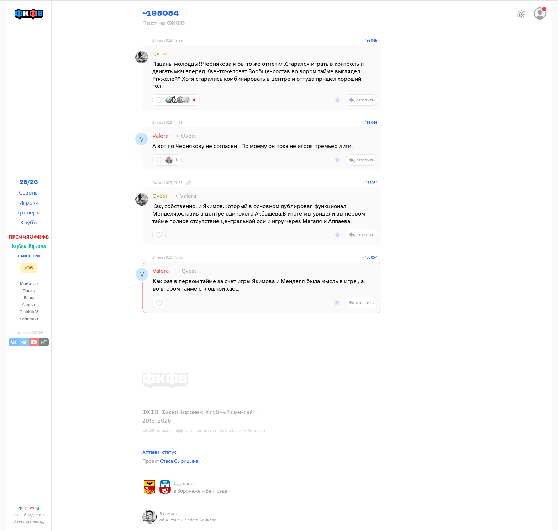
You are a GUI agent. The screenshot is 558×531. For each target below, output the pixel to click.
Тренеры (29, 212)
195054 (371, 257)
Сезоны (29, 192)
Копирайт (28, 319)
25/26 (29, 182)
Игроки (28, 202)
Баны (29, 297)
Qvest (159, 53)
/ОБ (28, 268)
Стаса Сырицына (179, 460)
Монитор (29, 283)
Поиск (29, 290)
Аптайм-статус (159, 451)
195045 (371, 40)
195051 (371, 182)
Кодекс (28, 305)
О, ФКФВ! (28, 312)
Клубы (28, 222)
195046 (371, 122)
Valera (160, 135)
